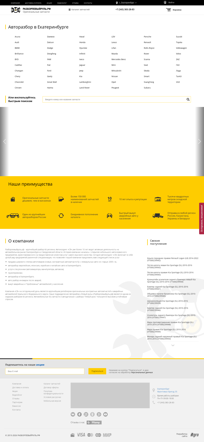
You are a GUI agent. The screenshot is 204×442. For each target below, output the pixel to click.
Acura (12, 37)
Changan (14, 71)
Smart (141, 76)
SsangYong (144, 82)
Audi (12, 42)
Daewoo (45, 37)
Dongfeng (46, 54)
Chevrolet (14, 82)
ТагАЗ (174, 76)
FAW (44, 59)
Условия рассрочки (52, 397)
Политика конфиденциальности (53, 392)
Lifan (109, 48)
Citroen (13, 88)
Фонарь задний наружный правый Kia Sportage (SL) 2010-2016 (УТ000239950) (172, 337)
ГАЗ (173, 65)
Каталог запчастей (81, 9)
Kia (76, 76)
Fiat (43, 65)
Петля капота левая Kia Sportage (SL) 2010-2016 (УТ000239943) (169, 266)
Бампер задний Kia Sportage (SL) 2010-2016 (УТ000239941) (167, 287)
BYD (12, 59)
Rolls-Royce (144, 48)
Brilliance (14, 54)
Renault (142, 42)
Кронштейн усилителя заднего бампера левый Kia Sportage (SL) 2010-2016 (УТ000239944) (171, 280)
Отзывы (75, 3)
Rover (141, 54)
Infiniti (77, 54)
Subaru (142, 88)
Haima (45, 88)
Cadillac (13, 65)
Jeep (76, 71)
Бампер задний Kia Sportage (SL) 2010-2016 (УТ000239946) (167, 309)
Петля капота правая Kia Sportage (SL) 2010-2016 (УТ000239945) (170, 273)
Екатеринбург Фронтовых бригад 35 (167, 390)
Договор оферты (51, 387)
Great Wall (47, 82)
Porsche (142, 37)
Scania (142, 59)
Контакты (88, 3)
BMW (12, 48)
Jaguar (77, 65)
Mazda (110, 54)
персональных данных (142, 372)
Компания (15, 3)
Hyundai (78, 48)
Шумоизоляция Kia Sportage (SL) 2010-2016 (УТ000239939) (167, 302)
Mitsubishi (111, 71)
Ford (44, 71)
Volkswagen (177, 48)
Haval (77, 37)
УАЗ (173, 82)
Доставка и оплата (33, 3)
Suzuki (174, 37)
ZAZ (173, 59)
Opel (109, 82)
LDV (108, 37)
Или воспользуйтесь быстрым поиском (22, 99)
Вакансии (16, 406)
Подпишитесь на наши (24, 364)
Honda (77, 42)
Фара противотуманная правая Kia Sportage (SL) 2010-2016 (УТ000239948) (170, 323)
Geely (44, 76)
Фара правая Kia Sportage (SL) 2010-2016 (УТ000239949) (166, 330)
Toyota (174, 42)
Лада (174, 71)
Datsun (45, 42)
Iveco (77, 59)
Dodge (45, 48)
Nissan (110, 76)
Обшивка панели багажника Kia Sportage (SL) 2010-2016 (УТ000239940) (171, 294)
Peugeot (110, 88)
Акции (49, 3)
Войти (169, 2)
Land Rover (80, 88)
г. (126, 2)
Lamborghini (80, 82)
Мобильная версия (52, 401)
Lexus (109, 42)
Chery (12, 76)
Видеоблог (62, 3)
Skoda (141, 71)
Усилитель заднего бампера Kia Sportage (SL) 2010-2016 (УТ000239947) (171, 316)
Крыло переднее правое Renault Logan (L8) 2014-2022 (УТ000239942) (172, 259)
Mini (109, 65)
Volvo (174, 54)
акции (40, 364)
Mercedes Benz (114, 59)
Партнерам (17, 402)
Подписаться (97, 371)
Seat (141, 65)
